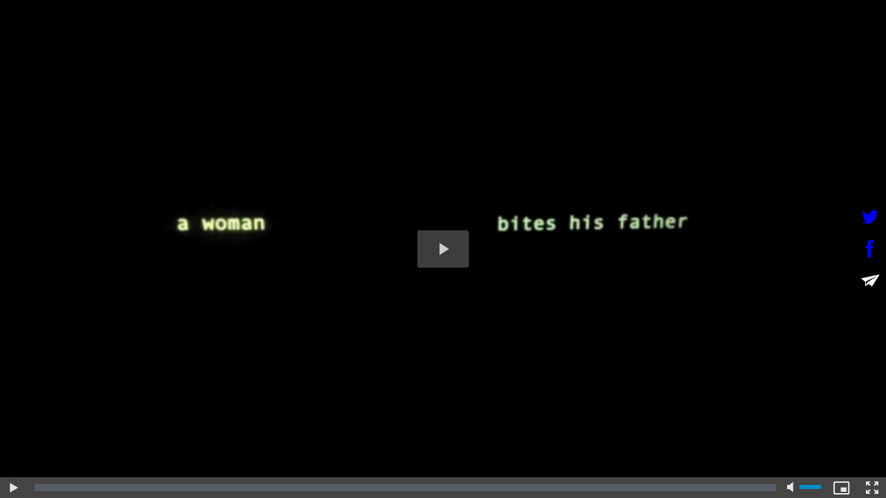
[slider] (405, 487)
